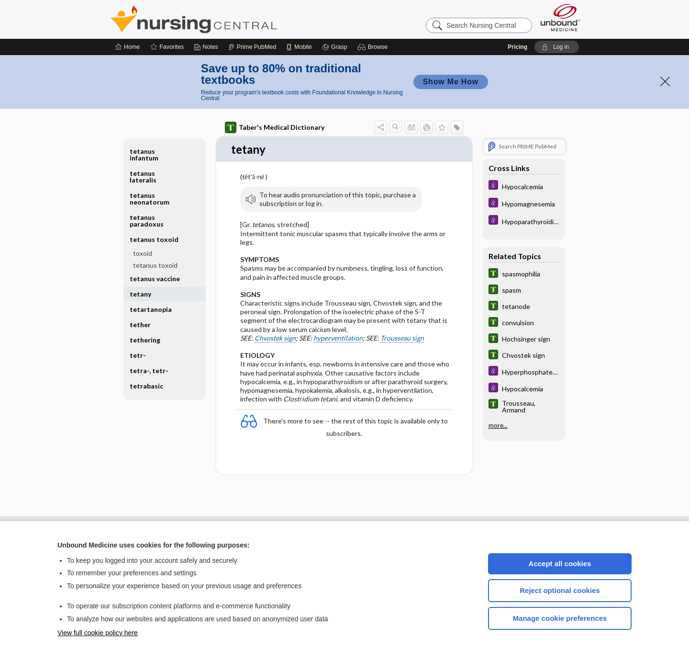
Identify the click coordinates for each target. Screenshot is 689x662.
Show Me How (450, 82)
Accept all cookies (560, 563)
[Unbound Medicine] (560, 17)
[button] (373, 47)
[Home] (127, 47)
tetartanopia (151, 309)
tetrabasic (146, 386)
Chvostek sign (275, 338)
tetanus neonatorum (149, 198)
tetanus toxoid (154, 239)
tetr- (138, 355)
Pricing (517, 47)
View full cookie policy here (97, 633)
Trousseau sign (402, 338)
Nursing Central (229, 19)
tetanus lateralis (143, 176)
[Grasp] (334, 47)
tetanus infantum (144, 154)
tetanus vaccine (155, 278)
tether (140, 324)
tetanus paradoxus (147, 220)
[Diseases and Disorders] (524, 186)
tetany (140, 294)
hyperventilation (338, 338)
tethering (145, 340)
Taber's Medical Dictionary (274, 127)
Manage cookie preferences (560, 618)
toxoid (142, 253)
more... (498, 425)
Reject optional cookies (560, 590)
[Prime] (252, 47)
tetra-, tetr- (149, 370)
